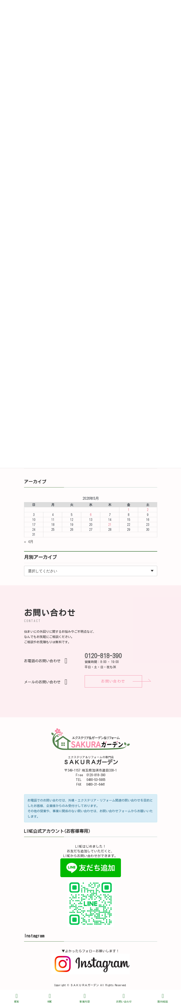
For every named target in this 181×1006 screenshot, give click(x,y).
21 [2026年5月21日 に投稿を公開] (109, 524)
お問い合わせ (124, 998)
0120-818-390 (103, 655)
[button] (113, 681)
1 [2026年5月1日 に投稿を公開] (128, 509)
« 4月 (28, 542)
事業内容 (84, 998)
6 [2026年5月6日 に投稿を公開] (90, 514)
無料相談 (162, 998)
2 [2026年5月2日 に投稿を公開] (147, 509)
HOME (50, 998)
